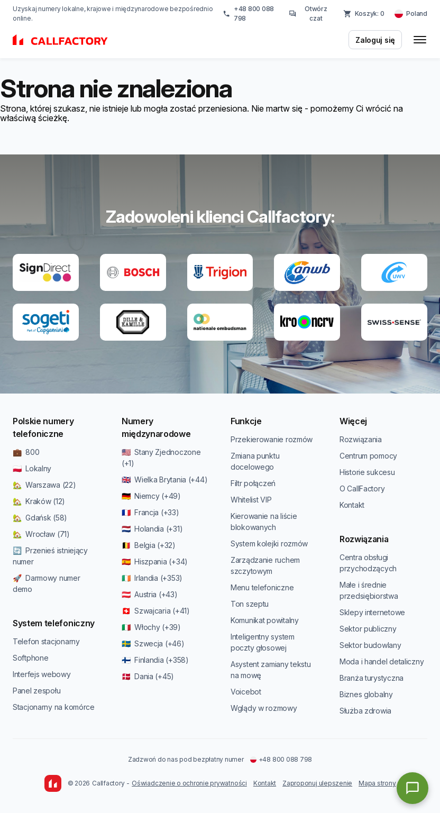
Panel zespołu (36, 690)
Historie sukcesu (367, 472)
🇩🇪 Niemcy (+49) (151, 495)
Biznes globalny (366, 694)
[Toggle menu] (419, 39)
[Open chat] (412, 788)
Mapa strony (377, 783)
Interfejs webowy (42, 674)
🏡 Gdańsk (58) (40, 517)
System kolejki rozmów (269, 543)
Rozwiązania (361, 439)
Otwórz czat (308, 13)
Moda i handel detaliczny (382, 661)
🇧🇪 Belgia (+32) (149, 545)
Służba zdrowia (365, 710)
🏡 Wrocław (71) (41, 533)
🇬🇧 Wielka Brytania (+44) (164, 479)
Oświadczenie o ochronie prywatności (189, 783)
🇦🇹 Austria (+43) (150, 594)
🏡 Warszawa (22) (44, 484)
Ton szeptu (250, 603)
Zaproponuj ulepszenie (317, 783)
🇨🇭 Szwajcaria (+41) (156, 610)
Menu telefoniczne (262, 587)
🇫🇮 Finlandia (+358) (155, 659)
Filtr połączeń (253, 483)
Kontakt (352, 504)
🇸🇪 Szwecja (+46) (153, 643)
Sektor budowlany (370, 645)
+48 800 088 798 (248, 13)
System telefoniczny (54, 623)
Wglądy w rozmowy (264, 708)
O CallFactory (362, 488)
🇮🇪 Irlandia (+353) (152, 577)
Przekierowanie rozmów (272, 439)
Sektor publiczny (368, 628)
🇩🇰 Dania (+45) (148, 676)
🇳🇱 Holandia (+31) (152, 528)
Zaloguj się (375, 39)
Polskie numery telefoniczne (43, 427)
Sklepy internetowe (372, 612)
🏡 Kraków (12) (39, 501)
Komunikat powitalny (265, 620)
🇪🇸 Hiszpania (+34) (155, 561)
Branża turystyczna (372, 677)
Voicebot (246, 691)
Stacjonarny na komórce (54, 706)
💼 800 (26, 451)
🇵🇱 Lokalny (32, 468)
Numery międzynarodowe (156, 427)
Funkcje (246, 421)
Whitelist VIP (251, 499)
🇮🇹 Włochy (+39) (151, 627)
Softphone (30, 657)
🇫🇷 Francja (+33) (150, 512)
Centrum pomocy (368, 455)
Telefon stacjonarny (46, 641)
